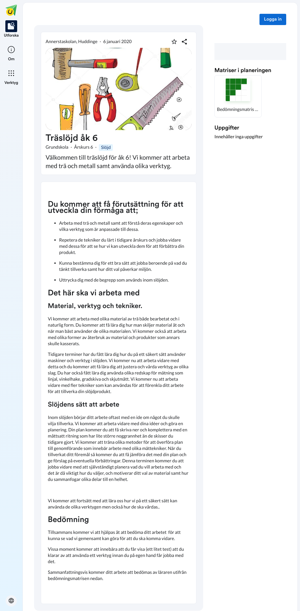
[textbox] (118, 393)
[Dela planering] (184, 42)
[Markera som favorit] (174, 42)
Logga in (273, 19)
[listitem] (11, 29)
